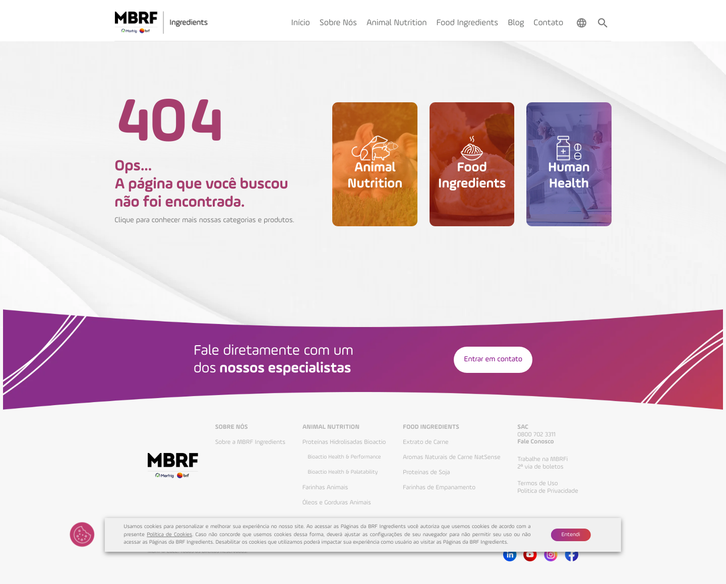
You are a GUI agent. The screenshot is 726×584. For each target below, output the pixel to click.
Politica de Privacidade (547, 491)
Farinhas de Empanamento (439, 487)
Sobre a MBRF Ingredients (250, 442)
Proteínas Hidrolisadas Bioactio (344, 442)
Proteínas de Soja (426, 472)
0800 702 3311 (536, 434)
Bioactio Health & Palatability (343, 472)
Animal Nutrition (330, 427)
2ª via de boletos (540, 467)
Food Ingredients (431, 427)
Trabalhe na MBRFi (542, 459)
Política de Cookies (169, 535)
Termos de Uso (537, 483)
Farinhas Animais (325, 487)
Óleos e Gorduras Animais (336, 502)
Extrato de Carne (426, 442)
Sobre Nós (231, 427)
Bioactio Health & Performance (344, 457)
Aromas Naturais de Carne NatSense (452, 457)
